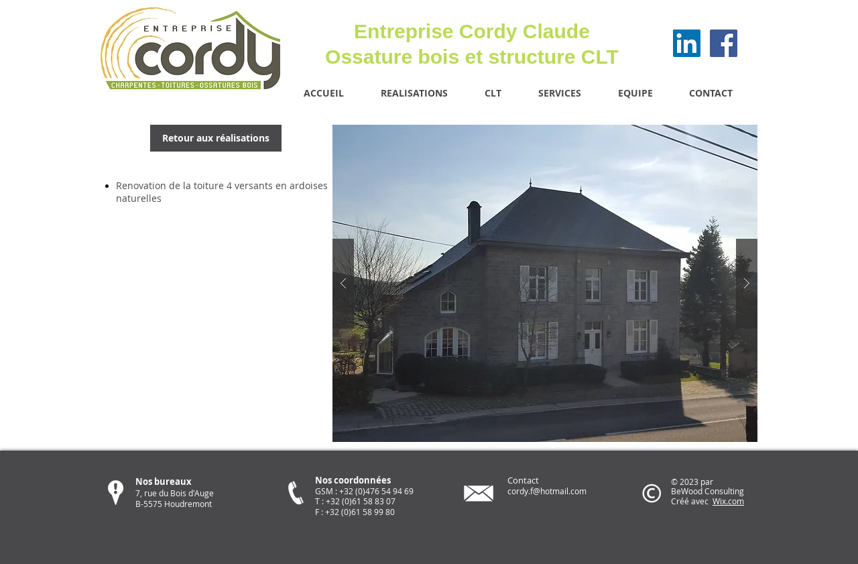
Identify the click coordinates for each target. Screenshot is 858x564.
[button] (544, 283)
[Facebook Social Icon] (723, 43)
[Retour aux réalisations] (216, 138)
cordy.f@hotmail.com (547, 491)
